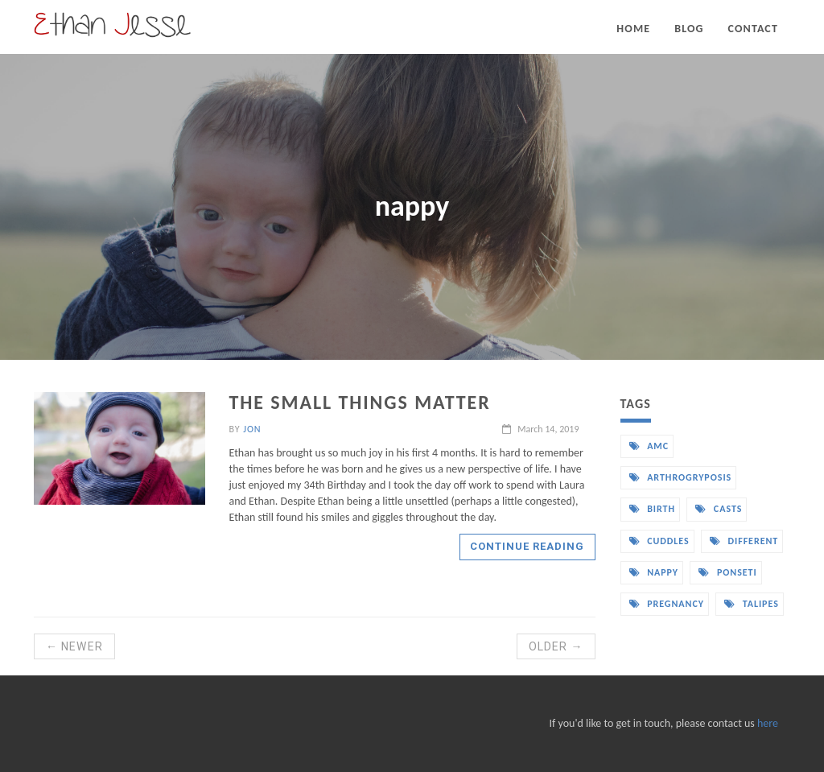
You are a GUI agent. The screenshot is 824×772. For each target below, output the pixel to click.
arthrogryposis (680, 477)
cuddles (659, 541)
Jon (252, 429)
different (744, 541)
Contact (753, 28)
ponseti (727, 572)
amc (649, 446)
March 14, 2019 (540, 429)
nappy (654, 572)
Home (633, 28)
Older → (556, 646)
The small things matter (360, 402)
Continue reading (527, 546)
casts (718, 508)
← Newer (74, 646)
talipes (751, 603)
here (767, 723)
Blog (688, 28)
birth (652, 508)
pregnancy (666, 603)
